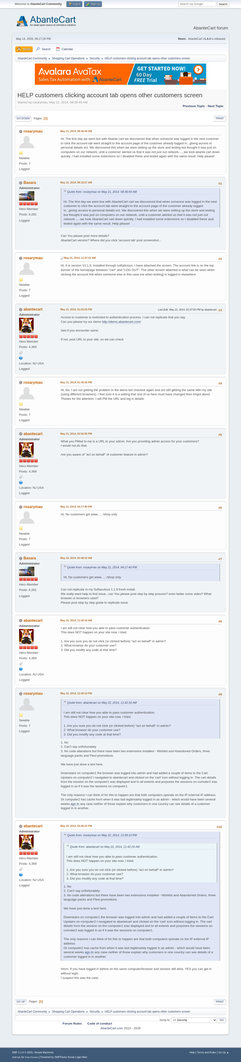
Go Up (20, 1001)
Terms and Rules (206, 1052)
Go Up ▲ (223, 1052)
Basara (30, 183)
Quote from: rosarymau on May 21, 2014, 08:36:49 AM (102, 192)
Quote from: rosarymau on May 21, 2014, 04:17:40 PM (102, 567)
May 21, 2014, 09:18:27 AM (76, 182)
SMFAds (16, 1057)
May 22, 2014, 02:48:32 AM (76, 558)
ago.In (75, 804)
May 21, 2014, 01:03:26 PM (76, 309)
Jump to (165, 1020)
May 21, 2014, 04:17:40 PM (76, 506)
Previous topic (194, 106)
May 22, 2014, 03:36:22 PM (76, 825)
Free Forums (31, 1057)
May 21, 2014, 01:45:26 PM (76, 382)
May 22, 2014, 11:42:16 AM (76, 620)
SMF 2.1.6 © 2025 (22, 1052)
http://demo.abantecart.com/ (121, 321)
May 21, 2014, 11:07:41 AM (80, 257)
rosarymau (33, 131)
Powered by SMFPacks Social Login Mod (63, 1057)
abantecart (33, 309)
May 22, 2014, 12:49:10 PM (76, 693)
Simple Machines (44, 1052)
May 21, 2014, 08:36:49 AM (76, 131)
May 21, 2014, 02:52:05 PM (76, 433)
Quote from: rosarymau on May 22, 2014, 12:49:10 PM (102, 835)
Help (192, 1052)
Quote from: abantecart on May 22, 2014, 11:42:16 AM (102, 702)
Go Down (23, 118)
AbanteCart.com (111, 1028)
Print (220, 118)
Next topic (216, 106)
